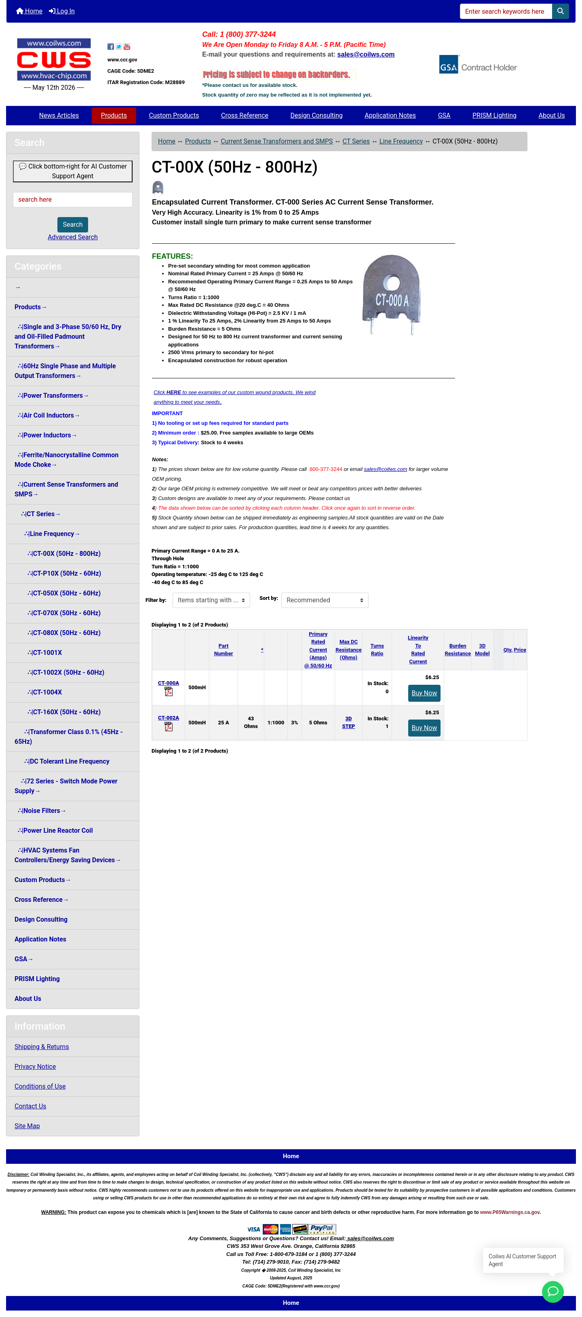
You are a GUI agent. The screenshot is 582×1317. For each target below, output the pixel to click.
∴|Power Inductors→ (46, 435)
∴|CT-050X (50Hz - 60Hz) (58, 593)
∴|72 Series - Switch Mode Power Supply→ (66, 786)
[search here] (73, 199)
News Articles (59, 115)
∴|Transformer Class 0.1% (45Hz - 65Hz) (69, 736)
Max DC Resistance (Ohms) (348, 650)
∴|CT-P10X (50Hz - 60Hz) (58, 573)
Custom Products (174, 115)
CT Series (355, 141)
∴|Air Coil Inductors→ (47, 415)
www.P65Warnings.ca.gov (510, 1212)
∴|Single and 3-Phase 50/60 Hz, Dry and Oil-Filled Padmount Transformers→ (68, 336)
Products (114, 115)
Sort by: (268, 598)
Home (29, 11)
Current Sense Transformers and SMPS (277, 141)
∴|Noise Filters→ (41, 811)
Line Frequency (401, 141)
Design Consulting (317, 115)
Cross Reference (244, 115)
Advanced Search (73, 237)
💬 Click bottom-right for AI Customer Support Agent (73, 171)
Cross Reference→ (42, 899)
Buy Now (424, 693)
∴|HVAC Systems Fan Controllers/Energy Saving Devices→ (68, 855)
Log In (62, 11)
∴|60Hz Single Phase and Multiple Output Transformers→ (65, 371)
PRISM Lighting (494, 115)
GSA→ (24, 959)
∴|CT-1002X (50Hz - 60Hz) (59, 672)
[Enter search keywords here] (506, 11)
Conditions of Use (40, 1086)
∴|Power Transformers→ (52, 395)
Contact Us (30, 1106)
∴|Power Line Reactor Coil (54, 830)
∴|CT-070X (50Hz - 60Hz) (58, 613)
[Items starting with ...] (211, 600)
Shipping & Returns (42, 1047)
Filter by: (156, 600)
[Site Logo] (54, 59)
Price (520, 650)
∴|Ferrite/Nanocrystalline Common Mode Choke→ (66, 460)
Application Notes (390, 115)
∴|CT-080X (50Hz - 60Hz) (58, 633)
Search (72, 224)
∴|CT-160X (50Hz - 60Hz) (58, 712)
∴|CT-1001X (38, 652)
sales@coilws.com (385, 469)
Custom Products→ (43, 880)
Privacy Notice (35, 1066)
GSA (444, 115)
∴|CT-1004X (38, 692)
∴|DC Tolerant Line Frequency (62, 761)
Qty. (508, 650)
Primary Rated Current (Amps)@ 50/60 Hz (318, 650)
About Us (552, 115)
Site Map (27, 1126)
